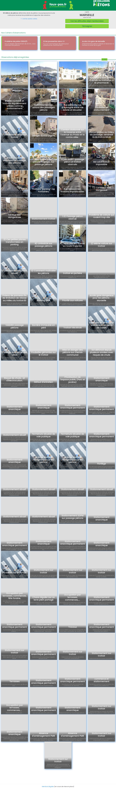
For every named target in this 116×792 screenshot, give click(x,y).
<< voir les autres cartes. (29, 19)
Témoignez (87, 26)
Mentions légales (48, 786)
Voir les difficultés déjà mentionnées (87, 21)
